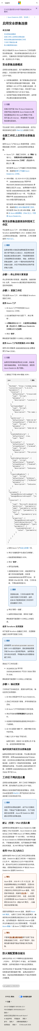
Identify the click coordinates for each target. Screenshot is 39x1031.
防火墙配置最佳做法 (10, 45)
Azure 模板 (6, 926)
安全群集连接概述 (10, 34)
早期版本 (17, 1019)
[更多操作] (35, 17)
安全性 (26, 17)
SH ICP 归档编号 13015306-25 (14, 1007)
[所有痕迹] (4, 17)
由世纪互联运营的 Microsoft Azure (15, 1016)
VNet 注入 (20, 130)
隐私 (5, 1013)
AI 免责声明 (8, 1019)
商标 (13, 1025)
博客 (24, 1019)
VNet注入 (16, 793)
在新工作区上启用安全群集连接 (14, 37)
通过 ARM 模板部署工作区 (24, 207)
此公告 (23, 893)
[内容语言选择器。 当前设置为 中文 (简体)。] (10, 996)
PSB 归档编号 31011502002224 (14, 1010)
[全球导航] (2, 3)
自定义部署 (24, 548)
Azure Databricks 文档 (15, 17)
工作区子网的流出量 (10, 42)
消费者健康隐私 (22, 1022)
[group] (21, 463)
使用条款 (7, 1025)
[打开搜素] (37, 3)
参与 (5, 1022)
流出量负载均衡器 (16, 937)
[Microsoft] (19, 2)
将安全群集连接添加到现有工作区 (15, 40)
